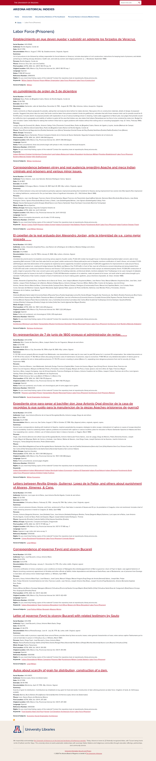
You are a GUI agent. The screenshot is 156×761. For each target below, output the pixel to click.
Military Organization (52, 80)
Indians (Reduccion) (62, 154)
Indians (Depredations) (21, 470)
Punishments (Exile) (93, 225)
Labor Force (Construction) (85, 80)
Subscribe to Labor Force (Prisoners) (14, 720)
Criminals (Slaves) (68, 538)
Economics (36, 477)
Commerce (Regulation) (50, 605)
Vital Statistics (75, 225)
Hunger (46, 712)
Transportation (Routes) (47, 324)
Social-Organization (34, 397)
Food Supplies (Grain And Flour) (33, 712)
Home (17, 17)
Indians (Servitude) (51, 470)
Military (29, 85)
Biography (46, 609)
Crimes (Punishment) (29, 538)
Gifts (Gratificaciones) (39, 157)
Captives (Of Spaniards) (81, 470)
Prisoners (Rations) (108, 393)
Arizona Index (27, 17)
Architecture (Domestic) (63, 324)
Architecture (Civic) (67, 712)
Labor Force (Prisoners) (68, 80)
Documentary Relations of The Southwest (50, 17)
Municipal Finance (84, 324)
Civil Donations (55, 712)
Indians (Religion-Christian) (22, 154)
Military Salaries (27, 80)
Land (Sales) (34, 324)
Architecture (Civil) (114, 324)
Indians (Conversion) (63, 225)
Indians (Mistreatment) (37, 470)
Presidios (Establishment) (107, 154)
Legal (29, 229)
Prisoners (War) (56, 660)
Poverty (83, 225)
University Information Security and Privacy (78, 751)
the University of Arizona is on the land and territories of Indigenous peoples (60, 741)
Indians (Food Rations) (97, 470)
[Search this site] (128, 3)
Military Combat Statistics (80, 660)
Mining (58, 609)
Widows (75, 324)
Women (24, 225)
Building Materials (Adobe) (22, 157)
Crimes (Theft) (32, 225)
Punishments (40, 538)
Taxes (40, 605)
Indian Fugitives (122, 225)
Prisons (42, 80)
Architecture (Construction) (41, 154)
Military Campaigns (44, 660)
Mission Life (72, 605)
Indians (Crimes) (49, 225)
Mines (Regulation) (82, 605)
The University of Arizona (94, 753)
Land (53, 154)
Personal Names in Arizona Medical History (83, 17)
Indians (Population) (76, 154)
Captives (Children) (36, 473)
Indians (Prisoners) (111, 470)
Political (34, 609)
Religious (40, 229)
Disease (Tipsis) (133, 225)
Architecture (36, 161)
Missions (53, 609)
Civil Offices (63, 605)
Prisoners (36, 80)
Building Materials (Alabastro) (131, 324)
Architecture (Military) (91, 154)
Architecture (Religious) (21, 324)
